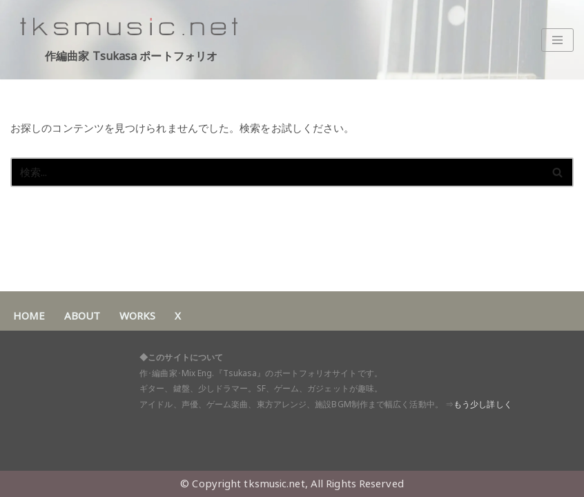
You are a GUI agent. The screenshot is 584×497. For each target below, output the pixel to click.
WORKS (137, 315)
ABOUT (82, 315)
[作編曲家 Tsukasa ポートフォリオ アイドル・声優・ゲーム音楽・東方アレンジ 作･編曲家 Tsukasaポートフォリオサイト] (131, 39)
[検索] (276, 172)
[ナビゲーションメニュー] (557, 40)
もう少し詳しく (483, 404)
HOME (29, 315)
